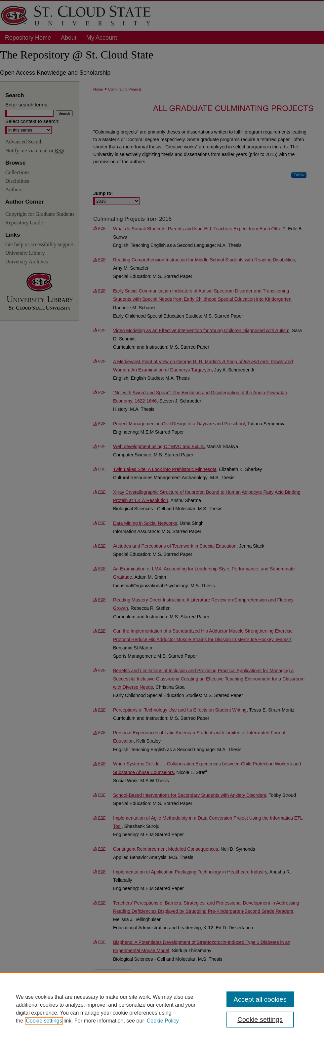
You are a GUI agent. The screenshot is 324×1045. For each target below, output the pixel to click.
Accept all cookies (260, 999)
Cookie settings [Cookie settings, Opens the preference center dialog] (260, 1019)
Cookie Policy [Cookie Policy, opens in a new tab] (163, 1021)
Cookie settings (44, 1021)
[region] (162, 1008)
